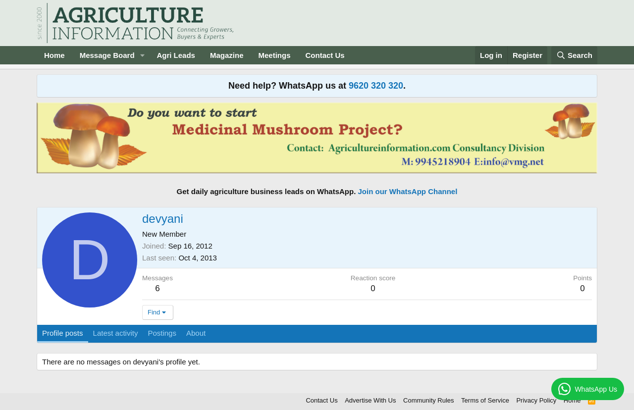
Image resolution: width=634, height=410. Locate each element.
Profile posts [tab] (62, 333)
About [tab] (196, 333)
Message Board (107, 55)
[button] (142, 55)
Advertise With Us (370, 400)
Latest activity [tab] (115, 333)
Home (54, 55)
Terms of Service (485, 400)
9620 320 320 (376, 86)
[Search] (574, 55)
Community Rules (428, 400)
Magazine (227, 55)
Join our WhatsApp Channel (408, 191)
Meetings (274, 55)
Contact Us (325, 55)
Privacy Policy (536, 400)
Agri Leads (176, 55)
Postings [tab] (162, 333)
